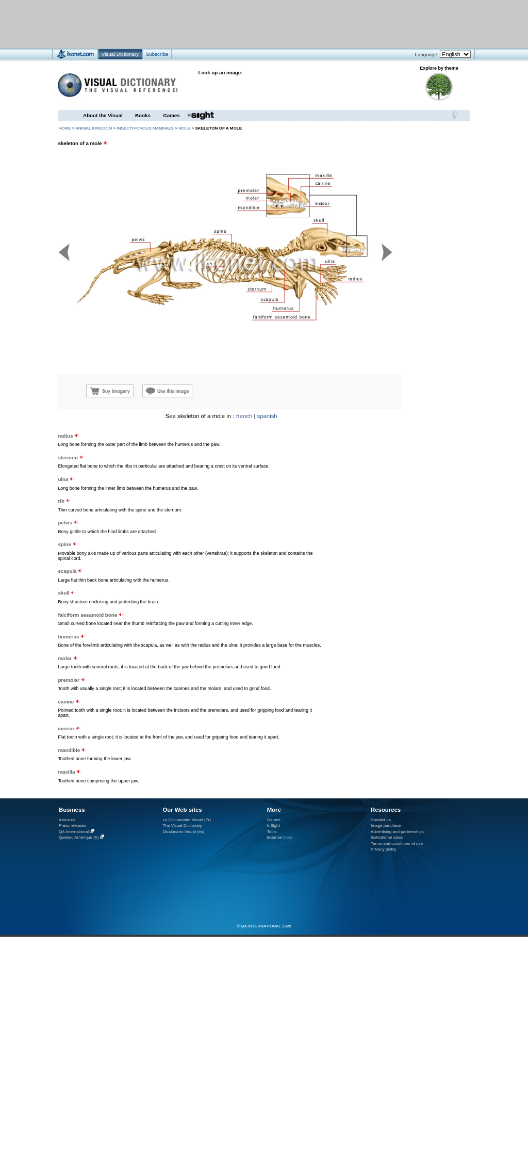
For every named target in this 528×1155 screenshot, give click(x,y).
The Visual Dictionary (182, 825)
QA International (74, 831)
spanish (267, 416)
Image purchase (386, 825)
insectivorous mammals (145, 128)
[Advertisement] (407, 477)
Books (143, 115)
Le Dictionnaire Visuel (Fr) (186, 819)
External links (279, 837)
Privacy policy (384, 849)
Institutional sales (387, 837)
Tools (272, 831)
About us (67, 819)
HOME (64, 128)
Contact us (381, 819)
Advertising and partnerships (397, 831)
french (244, 416)
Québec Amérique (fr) (79, 837)
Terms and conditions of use (397, 843)
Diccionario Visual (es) (183, 831)
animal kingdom (93, 128)
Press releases (73, 825)
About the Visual (103, 115)
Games (171, 115)
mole (184, 128)
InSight (273, 825)
